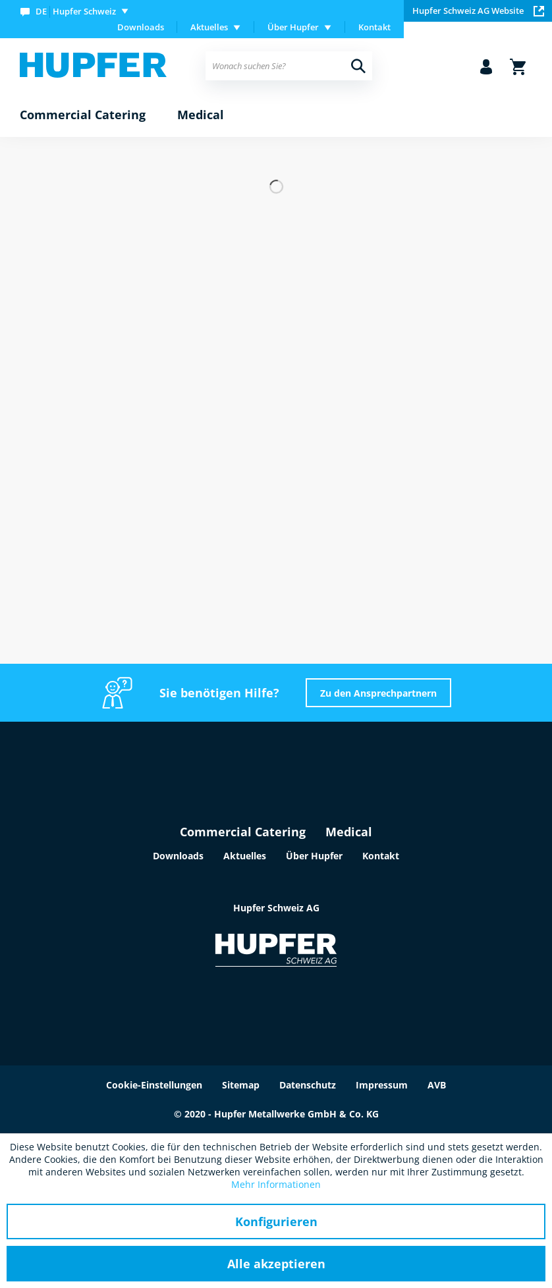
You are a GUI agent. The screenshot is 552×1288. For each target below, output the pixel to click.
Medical (348, 832)
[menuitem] (77, 11)
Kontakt (374, 27)
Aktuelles (244, 855)
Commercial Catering (243, 832)
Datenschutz (307, 1085)
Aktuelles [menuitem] (209, 27)
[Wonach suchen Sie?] (289, 65)
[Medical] (200, 115)
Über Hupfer (314, 855)
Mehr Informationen (276, 1184)
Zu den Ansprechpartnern (378, 693)
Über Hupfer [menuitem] (293, 27)
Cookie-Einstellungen (154, 1085)
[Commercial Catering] (82, 115)
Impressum (382, 1085)
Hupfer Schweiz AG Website (478, 10)
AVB (437, 1085)
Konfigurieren (276, 1221)
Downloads (140, 27)
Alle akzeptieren (276, 1264)
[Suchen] (358, 65)
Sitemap (241, 1085)
